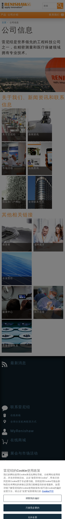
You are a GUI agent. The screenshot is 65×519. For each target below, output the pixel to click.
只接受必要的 (32, 511)
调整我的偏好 (32, 501)
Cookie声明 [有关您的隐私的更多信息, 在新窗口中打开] (48, 494)
